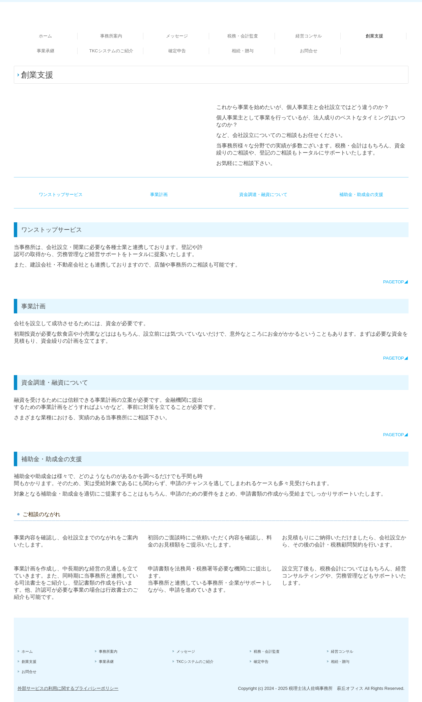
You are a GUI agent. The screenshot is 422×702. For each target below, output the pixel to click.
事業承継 (45, 50)
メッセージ (177, 35)
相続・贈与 (243, 50)
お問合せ (308, 50)
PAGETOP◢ (396, 281)
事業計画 (159, 194)
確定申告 (177, 50)
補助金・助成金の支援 (361, 194)
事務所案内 (111, 35)
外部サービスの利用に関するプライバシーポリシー (68, 688)
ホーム (45, 35)
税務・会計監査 (242, 35)
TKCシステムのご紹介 (111, 50)
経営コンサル (309, 35)
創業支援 (374, 35)
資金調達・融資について (263, 194)
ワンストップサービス (61, 194)
